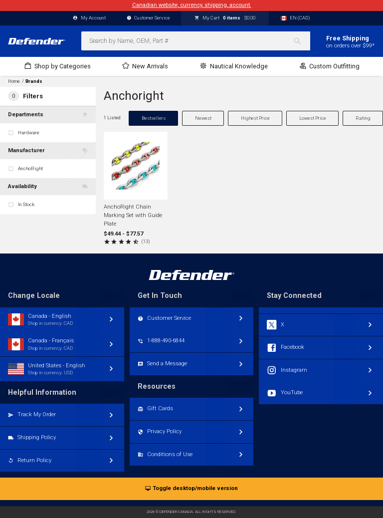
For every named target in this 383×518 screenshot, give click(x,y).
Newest (203, 118)
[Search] (301, 40)
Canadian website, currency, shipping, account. (191, 5)
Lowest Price (312, 118)
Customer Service (149, 18)
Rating (363, 118)
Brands (33, 81)
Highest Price (255, 118)
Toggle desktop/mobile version (191, 489)
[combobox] (195, 40)
